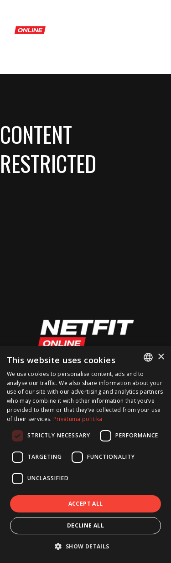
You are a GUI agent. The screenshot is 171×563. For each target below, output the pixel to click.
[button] (85, 546)
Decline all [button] (85, 525)
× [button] (160, 357)
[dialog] (85, 454)
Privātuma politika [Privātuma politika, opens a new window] (77, 419)
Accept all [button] (85, 503)
